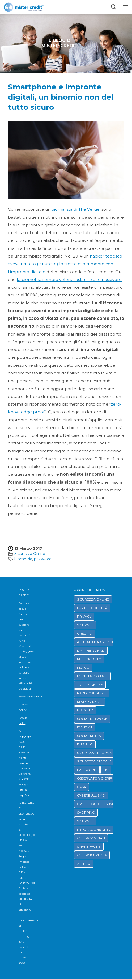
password (43, 559)
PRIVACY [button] (84, 616)
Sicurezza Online (29, 553)
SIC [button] (105, 770)
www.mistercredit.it (32, 696)
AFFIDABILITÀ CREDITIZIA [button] (97, 642)
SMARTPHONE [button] (89, 847)
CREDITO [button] (84, 633)
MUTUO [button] (83, 668)
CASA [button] (81, 787)
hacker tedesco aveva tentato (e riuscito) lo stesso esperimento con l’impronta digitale (65, 264)
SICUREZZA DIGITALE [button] (94, 761)
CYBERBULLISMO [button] (91, 795)
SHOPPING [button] (86, 812)
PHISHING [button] (85, 744)
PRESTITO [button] (85, 710)
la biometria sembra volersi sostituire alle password (69, 279)
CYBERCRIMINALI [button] (91, 838)
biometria (23, 559)
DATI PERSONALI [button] (91, 650)
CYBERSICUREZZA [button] (92, 855)
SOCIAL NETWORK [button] (92, 719)
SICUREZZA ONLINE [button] (93, 599)
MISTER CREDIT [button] (89, 702)
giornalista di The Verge (76, 209)
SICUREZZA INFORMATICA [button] (98, 753)
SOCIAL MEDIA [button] (89, 736)
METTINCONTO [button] (89, 659)
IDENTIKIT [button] (84, 727)
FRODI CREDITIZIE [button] (92, 693)
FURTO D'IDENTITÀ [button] (92, 608)
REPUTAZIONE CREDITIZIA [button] (98, 829)
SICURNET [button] (85, 625)
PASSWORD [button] (87, 770)
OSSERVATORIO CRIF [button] (94, 778)
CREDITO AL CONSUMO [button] (96, 804)
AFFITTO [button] (84, 864)
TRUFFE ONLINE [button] (90, 685)
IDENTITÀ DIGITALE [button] (92, 676)
